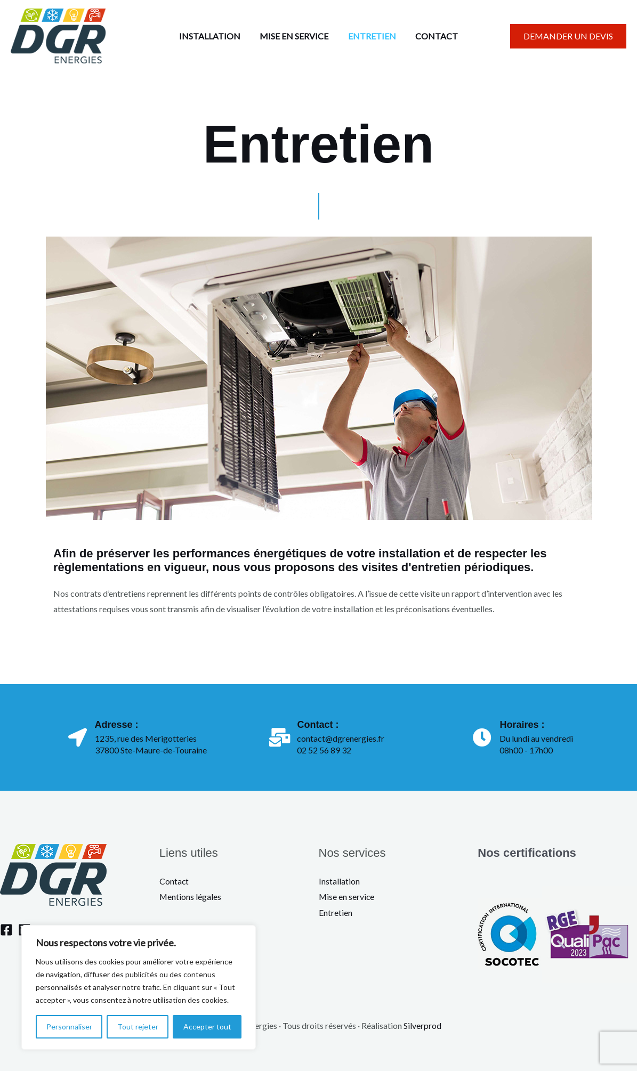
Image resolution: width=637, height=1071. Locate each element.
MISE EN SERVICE (295, 36)
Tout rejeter (137, 1026)
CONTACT (433, 36)
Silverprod (422, 1025)
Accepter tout (207, 1026)
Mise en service (347, 896)
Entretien (335, 912)
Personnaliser (69, 1026)
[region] (138, 987)
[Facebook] (6, 929)
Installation (339, 881)
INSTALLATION (213, 36)
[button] (568, 36)
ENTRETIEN (371, 36)
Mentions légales (190, 896)
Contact (174, 881)
